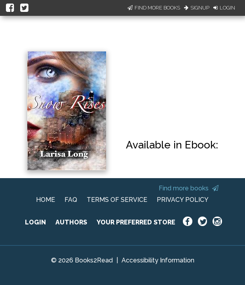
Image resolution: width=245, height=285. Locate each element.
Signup (196, 8)
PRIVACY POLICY (183, 199)
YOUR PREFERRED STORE (136, 222)
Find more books (188, 188)
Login (224, 8)
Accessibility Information (158, 260)
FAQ (71, 199)
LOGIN (35, 222)
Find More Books (153, 8)
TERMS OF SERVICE (117, 199)
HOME (45, 199)
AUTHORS (71, 222)
